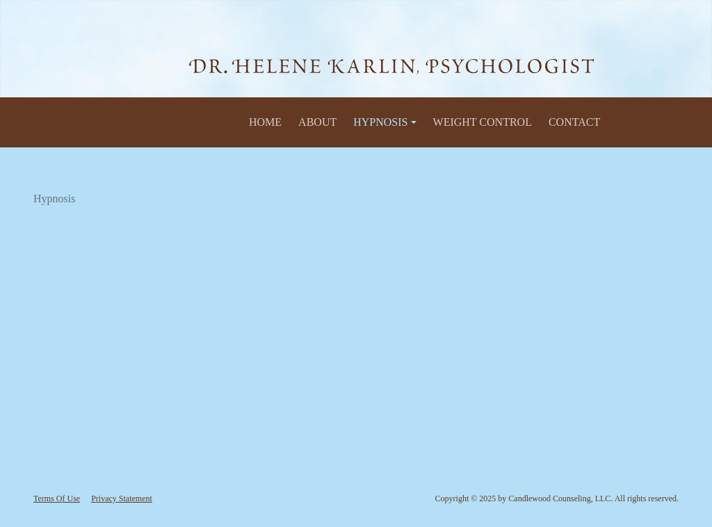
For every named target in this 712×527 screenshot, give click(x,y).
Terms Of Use (56, 498)
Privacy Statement (121, 498)
